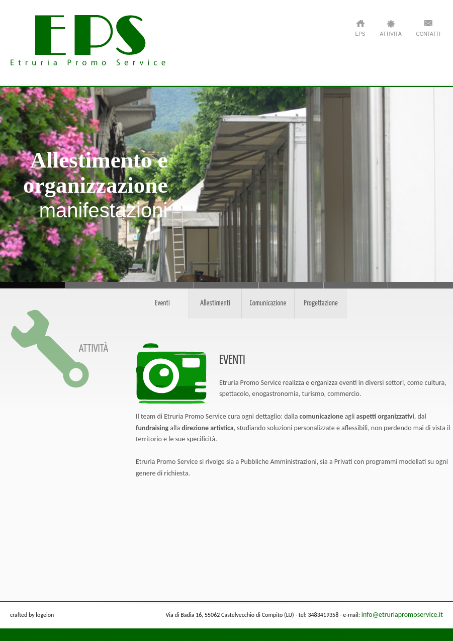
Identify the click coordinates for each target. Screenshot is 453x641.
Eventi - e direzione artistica (291, 285)
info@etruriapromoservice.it (402, 614)
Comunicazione (268, 303)
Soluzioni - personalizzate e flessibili (226, 285)
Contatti (428, 34)
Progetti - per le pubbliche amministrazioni (420, 285)
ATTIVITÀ (390, 34)
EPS (360, 34)
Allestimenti (215, 303)
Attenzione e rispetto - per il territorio (97, 285)
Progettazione (321, 303)
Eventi (162, 303)
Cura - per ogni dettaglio (161, 285)
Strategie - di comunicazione (356, 285)
